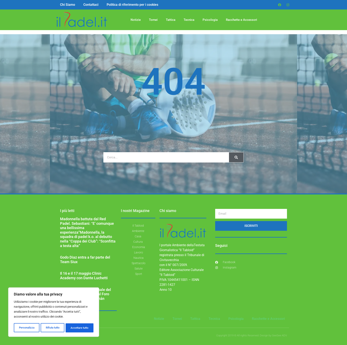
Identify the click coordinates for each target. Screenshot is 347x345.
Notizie (136, 20)
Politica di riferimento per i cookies (132, 5)
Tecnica (189, 20)
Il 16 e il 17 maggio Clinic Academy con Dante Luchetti (84, 275)
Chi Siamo (67, 5)
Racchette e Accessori (241, 20)
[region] (53, 312)
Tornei (153, 20)
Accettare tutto (80, 328)
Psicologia (210, 20)
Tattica (170, 20)
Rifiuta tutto (52, 328)
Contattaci (90, 5)
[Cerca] (236, 157)
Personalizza (26, 328)
